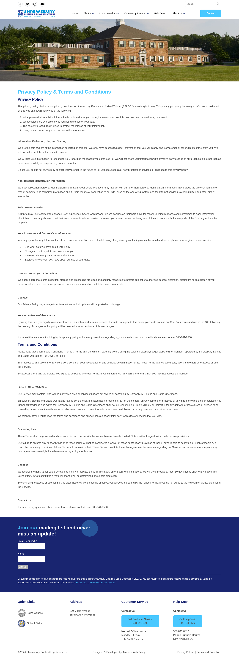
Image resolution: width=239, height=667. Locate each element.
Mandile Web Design (134, 652)
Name (21, 553)
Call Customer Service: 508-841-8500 (140, 621)
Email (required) (27, 541)
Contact (210, 13)
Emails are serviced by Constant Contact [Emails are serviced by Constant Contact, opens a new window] (95, 582)
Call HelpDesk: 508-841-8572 (187, 621)
